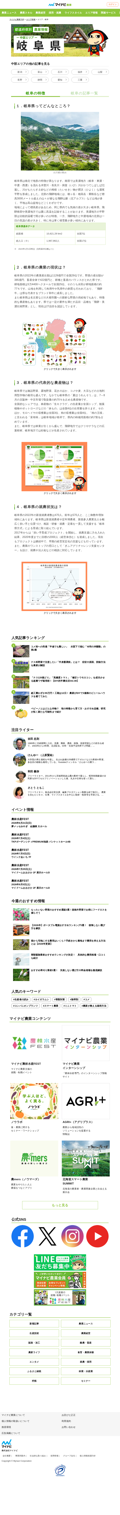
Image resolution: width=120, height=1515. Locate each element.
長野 (22, 79)
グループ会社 (69, 1484)
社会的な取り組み (38, 1484)
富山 (42, 72)
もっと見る (60, 1233)
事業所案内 (20, 1484)
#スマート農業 (50, 1034)
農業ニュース (9, 12)
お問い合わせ (69, 1455)
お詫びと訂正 (69, 1443)
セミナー (85, 1409)
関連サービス (108, 12)
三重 (82, 79)
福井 (82, 72)
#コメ (87, 1027)
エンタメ (34, 1390)
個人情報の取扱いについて (16, 1449)
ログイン (113, 4)
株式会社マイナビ (10, 1479)
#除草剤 (74, 1027)
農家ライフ (34, 1380)
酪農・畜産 (85, 1371)
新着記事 (34, 1352)
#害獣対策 (59, 1027)
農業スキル (26, 12)
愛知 (62, 79)
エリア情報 (91, 12)
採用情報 (55, 1484)
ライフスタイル (73, 12)
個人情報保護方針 (88, 1484)
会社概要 (7, 1484)
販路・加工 (34, 1371)
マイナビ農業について (13, 1443)
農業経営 (40, 12)
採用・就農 (55, 12)
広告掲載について (11, 1461)
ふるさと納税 (34, 1399)
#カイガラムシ (41, 1027)
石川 (62, 72)
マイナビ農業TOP (16, 19)
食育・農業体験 (86, 1380)
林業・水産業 (86, 1399)
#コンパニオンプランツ (25, 1034)
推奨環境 (6, 1455)
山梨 (102, 72)
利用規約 (66, 1449)
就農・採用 (85, 1390)
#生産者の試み (21, 1027)
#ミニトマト (70, 1034)
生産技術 (34, 1361)
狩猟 (34, 1409)
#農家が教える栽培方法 (94, 1034)
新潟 (22, 72)
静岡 (42, 79)
